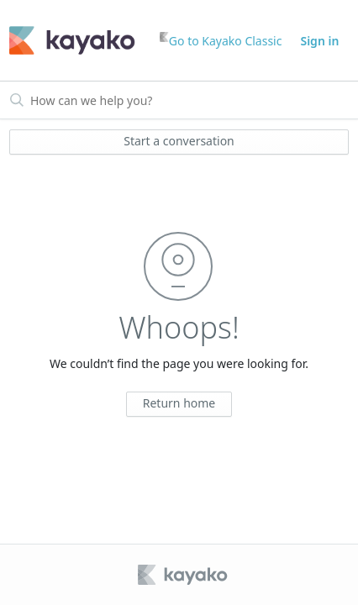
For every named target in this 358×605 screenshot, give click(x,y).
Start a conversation (179, 141)
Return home (179, 403)
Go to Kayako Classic (221, 40)
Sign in (319, 41)
